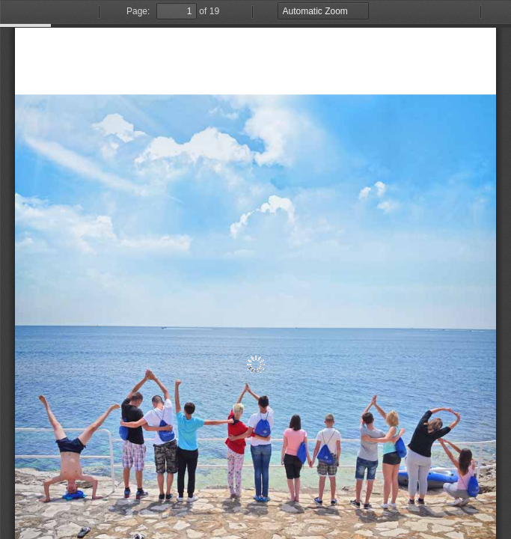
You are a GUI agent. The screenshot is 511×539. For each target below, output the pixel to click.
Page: (138, 11)
